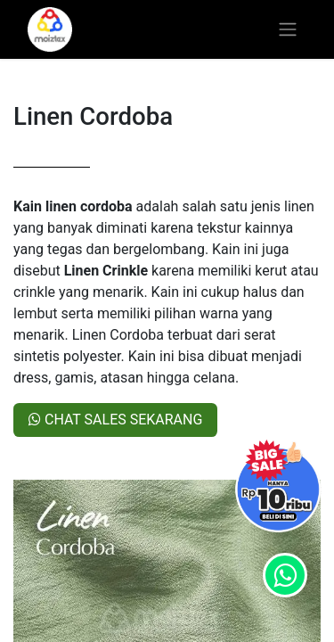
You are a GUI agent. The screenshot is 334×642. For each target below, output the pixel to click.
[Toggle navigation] (287, 30)
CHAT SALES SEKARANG (115, 419)
